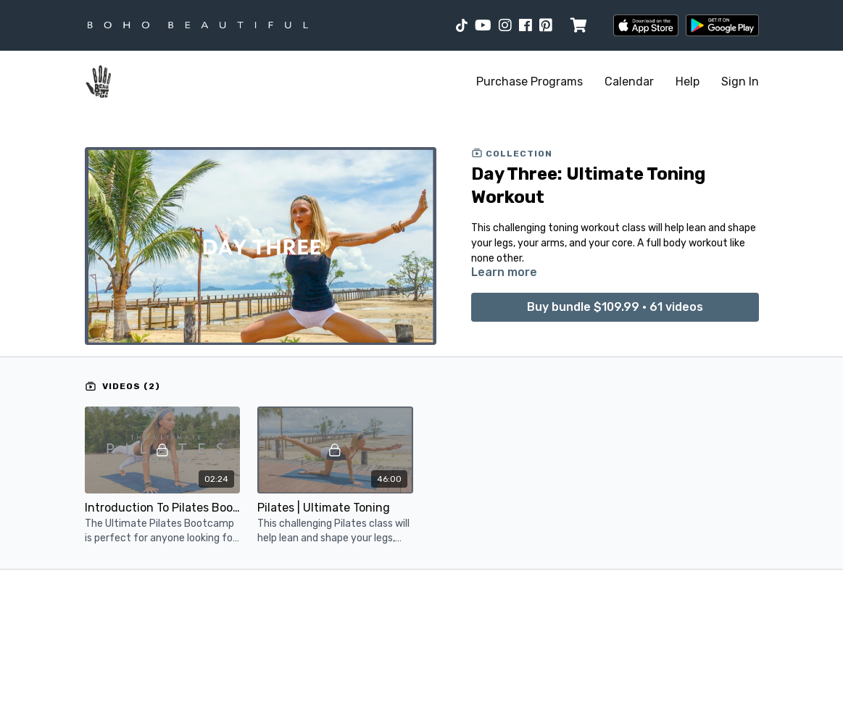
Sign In (740, 81)
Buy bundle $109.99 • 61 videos (615, 307)
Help (687, 81)
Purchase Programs (529, 81)
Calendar (629, 81)
